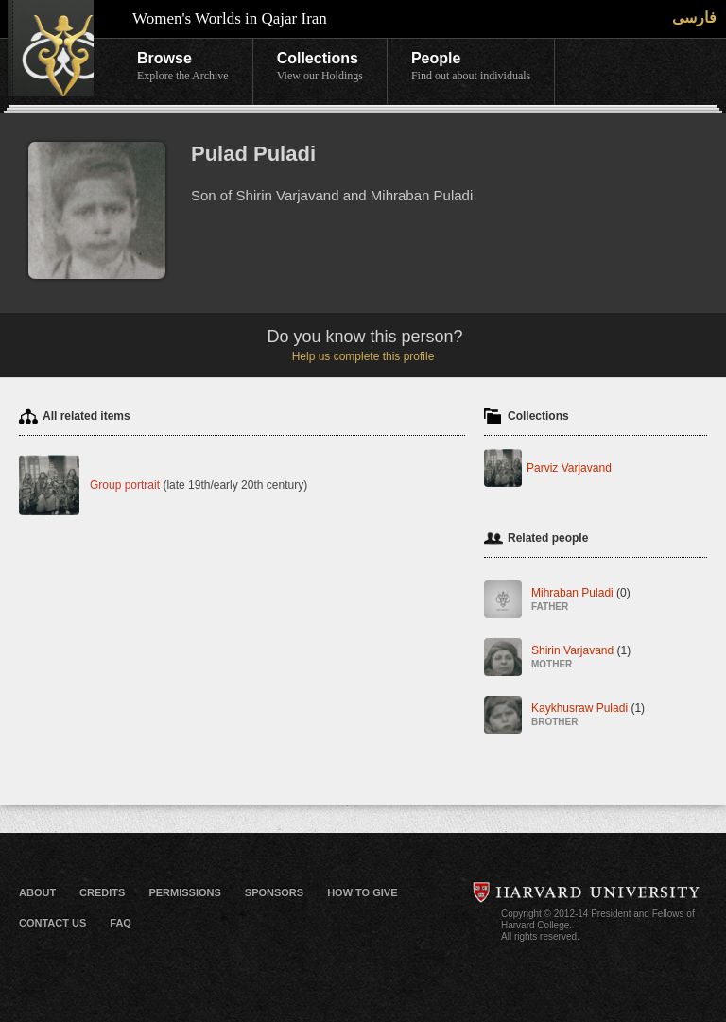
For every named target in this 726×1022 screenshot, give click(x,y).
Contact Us (52, 922)
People (470, 67)
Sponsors (274, 892)
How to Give (362, 892)
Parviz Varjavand (569, 468)
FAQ (120, 922)
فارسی (694, 17)
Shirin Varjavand (581, 658)
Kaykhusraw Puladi (588, 716)
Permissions (184, 892)
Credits (102, 892)
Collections (320, 67)
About (37, 892)
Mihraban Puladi (581, 600)
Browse (183, 67)
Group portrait (125, 485)
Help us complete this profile (363, 356)
